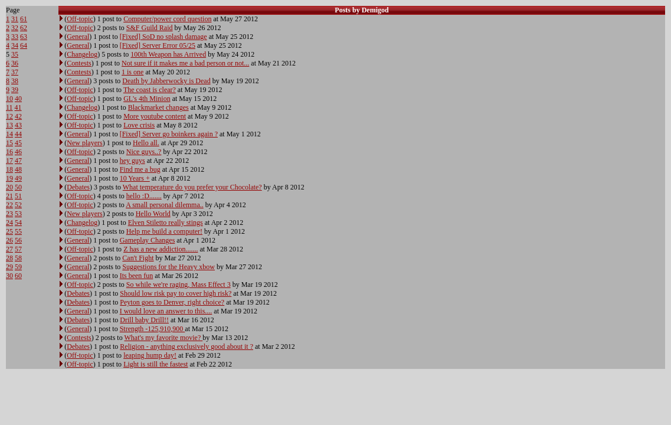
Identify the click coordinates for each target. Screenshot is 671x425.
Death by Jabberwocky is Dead (166, 81)
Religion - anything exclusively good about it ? (186, 346)
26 (9, 240)
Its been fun (136, 276)
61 (23, 19)
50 (18, 187)
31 (14, 19)
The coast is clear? (149, 90)
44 (18, 134)
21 (9, 196)
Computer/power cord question (167, 19)
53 (18, 214)
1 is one (132, 72)
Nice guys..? (144, 152)
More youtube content (154, 116)
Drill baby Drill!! (144, 320)
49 (18, 178)
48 (18, 169)
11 (9, 107)
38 (14, 81)
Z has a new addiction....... (160, 249)
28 (9, 258)
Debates (78, 187)
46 (18, 152)
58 (18, 258)
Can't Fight (137, 258)
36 (14, 63)
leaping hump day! (149, 355)
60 (18, 276)
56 (18, 240)
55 (18, 231)
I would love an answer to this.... (166, 311)
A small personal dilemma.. (165, 205)
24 (9, 222)
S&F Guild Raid (149, 28)
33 (14, 36)
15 (9, 143)
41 (18, 107)
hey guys (132, 160)
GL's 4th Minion (147, 98)
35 (14, 54)
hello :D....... (144, 196)
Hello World (153, 214)
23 (9, 214)
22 (9, 205)
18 (9, 169)
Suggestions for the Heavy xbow (168, 267)
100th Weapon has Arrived (168, 54)
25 (9, 231)
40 (18, 98)
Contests (79, 63)
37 (14, 72)
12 (9, 116)
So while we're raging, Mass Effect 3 (178, 284)
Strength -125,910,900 (152, 329)
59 (18, 267)
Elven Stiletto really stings (165, 222)
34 (14, 45)
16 (9, 152)
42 (18, 116)
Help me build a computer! (164, 231)
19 (9, 178)
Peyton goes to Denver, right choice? (172, 302)
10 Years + (135, 178)
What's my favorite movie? (163, 338)
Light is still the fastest (155, 364)
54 (18, 222)
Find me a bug (140, 169)
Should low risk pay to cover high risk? (175, 293)
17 (9, 160)
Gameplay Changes (147, 240)
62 (23, 28)
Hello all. (146, 143)
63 (23, 36)
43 (18, 125)
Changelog (82, 54)
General (78, 36)
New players (84, 143)
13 (9, 125)
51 (18, 196)
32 (14, 28)
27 (9, 249)
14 (9, 134)
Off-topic (80, 19)
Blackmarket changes (158, 107)
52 (18, 205)
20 (9, 187)
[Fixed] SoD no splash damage (163, 36)
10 (9, 98)
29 (9, 267)
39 (14, 90)
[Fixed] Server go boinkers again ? (169, 134)
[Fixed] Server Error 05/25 (157, 45)
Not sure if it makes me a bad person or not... (185, 63)
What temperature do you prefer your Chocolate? (192, 187)
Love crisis (139, 125)
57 (18, 249)
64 (23, 45)
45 (18, 143)
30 (9, 276)
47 (18, 160)
